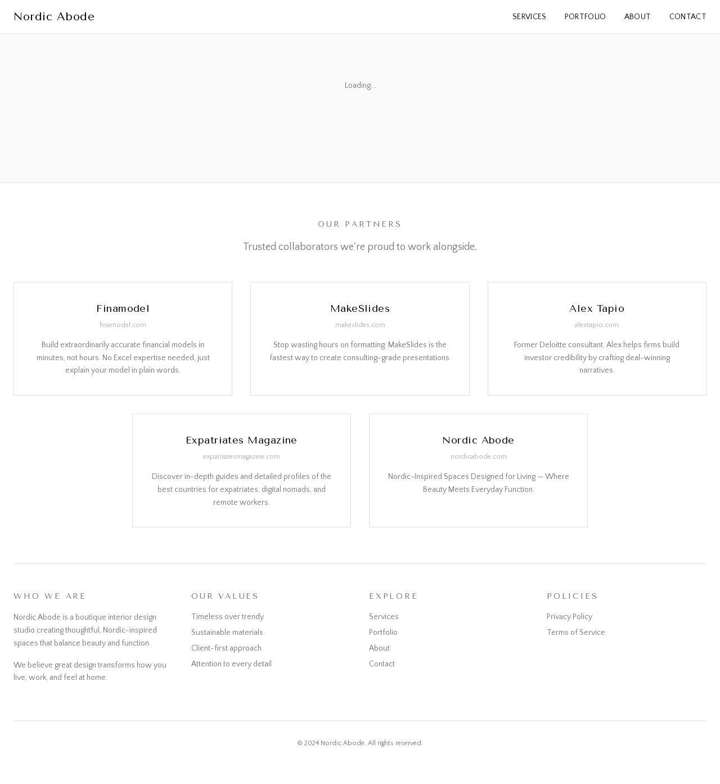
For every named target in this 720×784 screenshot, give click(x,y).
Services (529, 16)
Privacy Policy (569, 616)
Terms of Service (576, 632)
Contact (687, 16)
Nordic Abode (54, 16)
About (637, 16)
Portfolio (585, 16)
